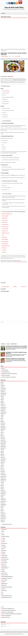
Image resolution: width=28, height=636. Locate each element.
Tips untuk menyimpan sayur (6, 595)
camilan (2, 531)
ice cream (3, 541)
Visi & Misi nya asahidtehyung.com (7, 608)
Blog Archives (13, 343)
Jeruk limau (4, 250)
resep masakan (4, 580)
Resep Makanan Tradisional (6, 578)
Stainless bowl (4, 220)
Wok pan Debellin (5, 215)
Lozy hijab (4, 252)
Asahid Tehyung (5, 56)
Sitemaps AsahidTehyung (6, 615)
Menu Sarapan (4, 560)
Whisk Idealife (4, 218)
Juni (1, 416)
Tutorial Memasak (4, 370)
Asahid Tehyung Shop (5, 371)
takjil (2, 593)
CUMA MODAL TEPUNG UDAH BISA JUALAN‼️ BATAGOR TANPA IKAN (13, 53)
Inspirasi (3, 548)
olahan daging (4, 566)
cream (2, 532)
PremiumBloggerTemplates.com (9, 634)
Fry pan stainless (5, 228)
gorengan (3, 539)
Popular (3, 343)
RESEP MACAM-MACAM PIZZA (7, 576)
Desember (3, 388)
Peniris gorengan (5, 241)
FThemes (10, 633)
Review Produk (4, 590)
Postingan (3, 624)
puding (2, 569)
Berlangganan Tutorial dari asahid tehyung (9, 373)
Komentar (3, 626)
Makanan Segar (4, 557)
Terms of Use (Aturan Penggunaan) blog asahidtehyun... (11, 613)
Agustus (2, 394)
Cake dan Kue (4, 529)
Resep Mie (3, 581)
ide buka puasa (4, 543)
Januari (2, 405)
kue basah (3, 552)
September (3, 393)
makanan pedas (4, 555)
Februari (2, 385)
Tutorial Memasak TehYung (6, 597)
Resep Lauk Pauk (4, 574)
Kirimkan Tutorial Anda (5, 375)
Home (2, 49)
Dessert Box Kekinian (5, 536)
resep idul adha (4, 573)
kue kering (3, 553)
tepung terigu (6, 90)
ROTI (2, 592)
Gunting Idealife (5, 243)
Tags (8, 343)
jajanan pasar (3, 550)
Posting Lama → (24, 286)
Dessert (2, 534)
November (3, 390)
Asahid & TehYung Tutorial (7, 524)
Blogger (26, 631)
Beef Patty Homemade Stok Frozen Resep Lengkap (15, 358)
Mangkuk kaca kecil (5, 232)
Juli (1, 396)
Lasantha (20, 633)
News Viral (3, 564)
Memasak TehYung (4, 559)
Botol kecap (4, 247)
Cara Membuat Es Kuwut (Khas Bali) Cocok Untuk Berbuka (16, 346)
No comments (17, 56)
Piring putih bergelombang (7, 213)
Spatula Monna (5, 222)
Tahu (3, 235)
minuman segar (4, 562)
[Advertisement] (14, 38)
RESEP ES (3, 571)
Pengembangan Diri (5, 567)
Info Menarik (3, 546)
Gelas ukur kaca (5, 230)
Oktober (2, 391)
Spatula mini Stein (5, 224)
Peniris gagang (4, 239)
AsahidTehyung (17, 261)
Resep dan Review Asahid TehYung (14, 7)
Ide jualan (3, 545)
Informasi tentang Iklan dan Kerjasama (8, 377)
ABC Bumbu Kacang (5, 245)
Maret (2, 402)
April (1, 383)
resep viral (3, 588)
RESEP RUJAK (4, 585)
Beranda (14, 286)
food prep (3, 538)
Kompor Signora (5, 226)
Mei (1, 382)
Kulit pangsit (4, 237)
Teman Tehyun (10, 76)
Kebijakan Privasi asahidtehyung (7, 612)
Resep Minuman (4, 583)
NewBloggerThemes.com (20, 634)
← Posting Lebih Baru (5, 286)
